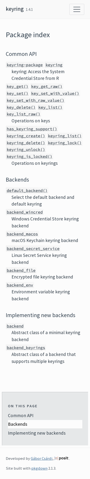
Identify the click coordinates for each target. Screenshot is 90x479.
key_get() (17, 86)
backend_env (20, 285)
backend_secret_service (33, 248)
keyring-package (25, 64)
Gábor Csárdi (41, 458)
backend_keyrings (26, 347)
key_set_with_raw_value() (35, 100)
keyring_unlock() (26, 149)
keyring (15, 8)
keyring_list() (65, 135)
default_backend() (27, 190)
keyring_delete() (26, 142)
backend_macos (22, 234)
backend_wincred (25, 212)
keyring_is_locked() (29, 156)
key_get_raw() (46, 86)
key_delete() (21, 107)
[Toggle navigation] (76, 9)
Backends (17, 424)
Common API (20, 415)
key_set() (17, 93)
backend (15, 326)
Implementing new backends (37, 433)
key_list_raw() (23, 114)
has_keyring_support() (32, 128)
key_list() (50, 107)
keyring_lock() (65, 142)
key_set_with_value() (55, 93)
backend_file (21, 270)
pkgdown (39, 468)
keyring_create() (26, 135)
